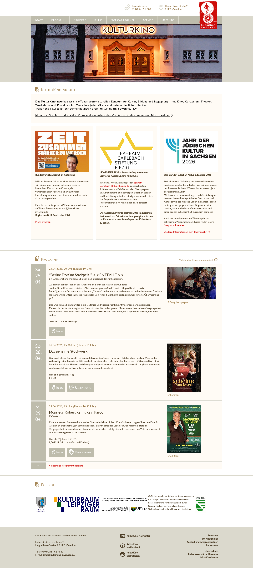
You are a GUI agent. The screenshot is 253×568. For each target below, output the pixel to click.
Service (148, 20)
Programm (58, 20)
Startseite (213, 535)
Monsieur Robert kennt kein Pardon (77, 412)
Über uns (168, 20)
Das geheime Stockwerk (68, 351)
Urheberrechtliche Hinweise (203, 554)
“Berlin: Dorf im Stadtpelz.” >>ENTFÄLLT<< (86, 274)
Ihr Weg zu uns (210, 538)
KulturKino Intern (208, 557)
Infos (59, 331)
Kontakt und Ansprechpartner (202, 541)
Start (39, 20)
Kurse (98, 20)
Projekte (80, 20)
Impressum (212, 545)
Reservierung (83, 388)
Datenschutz (211, 551)
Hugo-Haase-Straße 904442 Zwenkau (176, 7)
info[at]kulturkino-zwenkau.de (59, 554)
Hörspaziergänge (123, 20)
